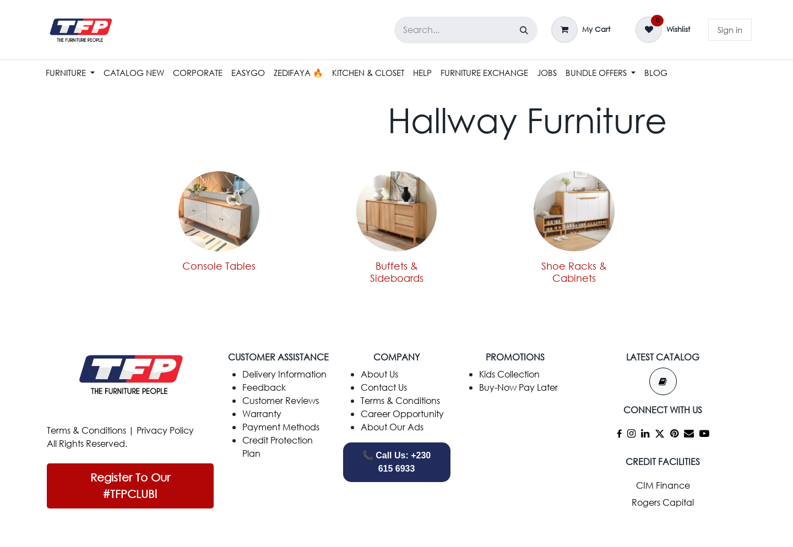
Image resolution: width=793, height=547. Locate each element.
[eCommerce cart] (581, 30)
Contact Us (384, 387)
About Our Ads (392, 427)
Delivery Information (284, 374)
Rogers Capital (663, 502)
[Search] (523, 30)
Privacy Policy (165, 430)
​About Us (379, 374)
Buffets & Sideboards (396, 272)
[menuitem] (70, 73)
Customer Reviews (280, 400)
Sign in (730, 29)
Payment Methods (280, 427)
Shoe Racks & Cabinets (574, 272)
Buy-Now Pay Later (518, 387)
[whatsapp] (515, 426)
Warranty (261, 413)
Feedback (264, 387)
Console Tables (219, 266)
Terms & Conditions (86, 430)
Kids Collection (509, 374)
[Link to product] (574, 211)
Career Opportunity (402, 413)
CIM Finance (663, 485)
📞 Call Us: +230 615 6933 (396, 462)
